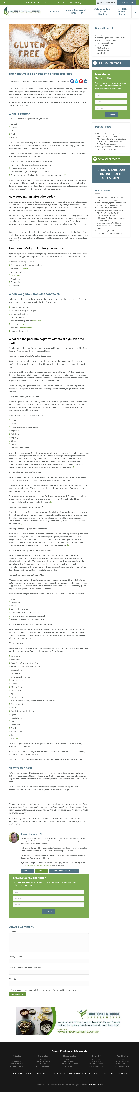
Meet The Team (15, 3)
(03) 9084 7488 (69, 1084)
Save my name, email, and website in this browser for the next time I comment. (44, 1008)
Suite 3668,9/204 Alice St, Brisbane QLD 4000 (95, 1079)
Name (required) (16, 974)
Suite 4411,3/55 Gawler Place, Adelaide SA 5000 (122, 1079)
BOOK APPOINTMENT (106, 3)
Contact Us (126, 1091)
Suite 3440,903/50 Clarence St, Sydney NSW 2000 (43, 1079)
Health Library (63, 3)
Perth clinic (17, 1074)
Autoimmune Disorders (105, 61)
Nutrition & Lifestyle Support (44, 99)
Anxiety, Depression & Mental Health (76, 11)
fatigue (25, 286)
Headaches (15, 293)
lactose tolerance (25, 345)
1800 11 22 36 (16, 1084)
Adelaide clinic (122, 1074)
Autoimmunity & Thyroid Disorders (102, 11)
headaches (36, 339)
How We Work (27, 3)
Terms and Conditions (95, 1102)
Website (12, 996)
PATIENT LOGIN (126, 3)
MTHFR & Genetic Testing (122, 11)
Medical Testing (75, 3)
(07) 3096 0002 (96, 1084)
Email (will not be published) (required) (25, 985)
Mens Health (101, 71)
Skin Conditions (103, 66)
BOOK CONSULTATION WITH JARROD (66, 889)
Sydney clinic (43, 1074)
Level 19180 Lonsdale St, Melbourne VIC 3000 (70, 1079)
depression (23, 342)
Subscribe (48, 929)
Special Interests (50, 3)
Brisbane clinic (95, 1074)
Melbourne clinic (69, 1074)
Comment (13, 949)
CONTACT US (43, 889)
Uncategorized (64, 99)
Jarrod (26, 99)
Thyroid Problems (103, 64)
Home (6, 3)
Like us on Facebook (108, 81)
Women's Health (103, 69)
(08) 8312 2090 (122, 1084)
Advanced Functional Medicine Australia (69, 1069)
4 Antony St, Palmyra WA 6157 (17, 1080)
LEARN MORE (28, 889)
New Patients (38, 3)
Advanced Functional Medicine (39, 883)
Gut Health (54, 11)
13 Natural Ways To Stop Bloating (109, 234)
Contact (85, 3)
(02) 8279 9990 (43, 1084)
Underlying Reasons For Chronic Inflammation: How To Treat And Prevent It (109, 244)
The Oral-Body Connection (107, 162)
